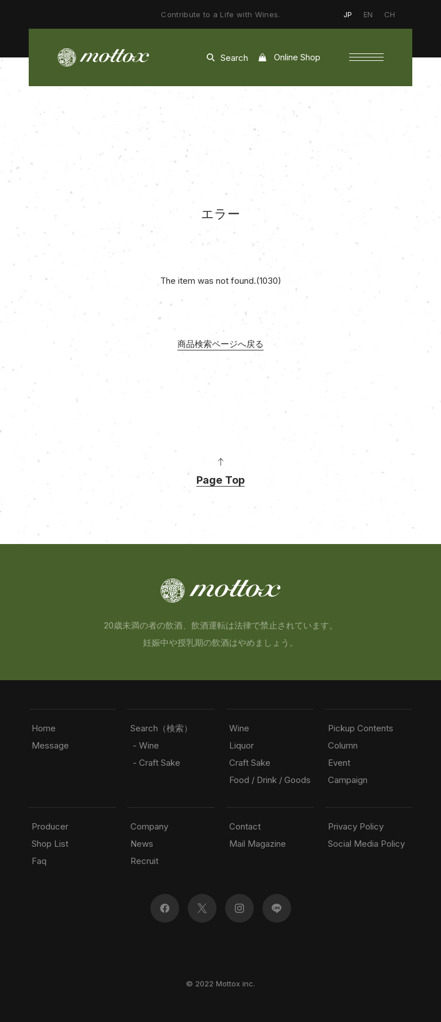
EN (368, 14)
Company (149, 826)
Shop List (50, 843)
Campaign (348, 780)
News (141, 843)
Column (343, 745)
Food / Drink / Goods (270, 780)
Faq (39, 861)
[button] (366, 57)
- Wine (144, 745)
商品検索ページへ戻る (220, 343)
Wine (239, 728)
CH (389, 14)
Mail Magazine (257, 843)
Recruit (144, 861)
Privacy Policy (356, 826)
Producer (50, 826)
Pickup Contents (360, 728)
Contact (245, 826)
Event (339, 762)
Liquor (241, 745)
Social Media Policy (366, 843)
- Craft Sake (155, 762)
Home (44, 728)
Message (50, 745)
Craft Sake (249, 762)
